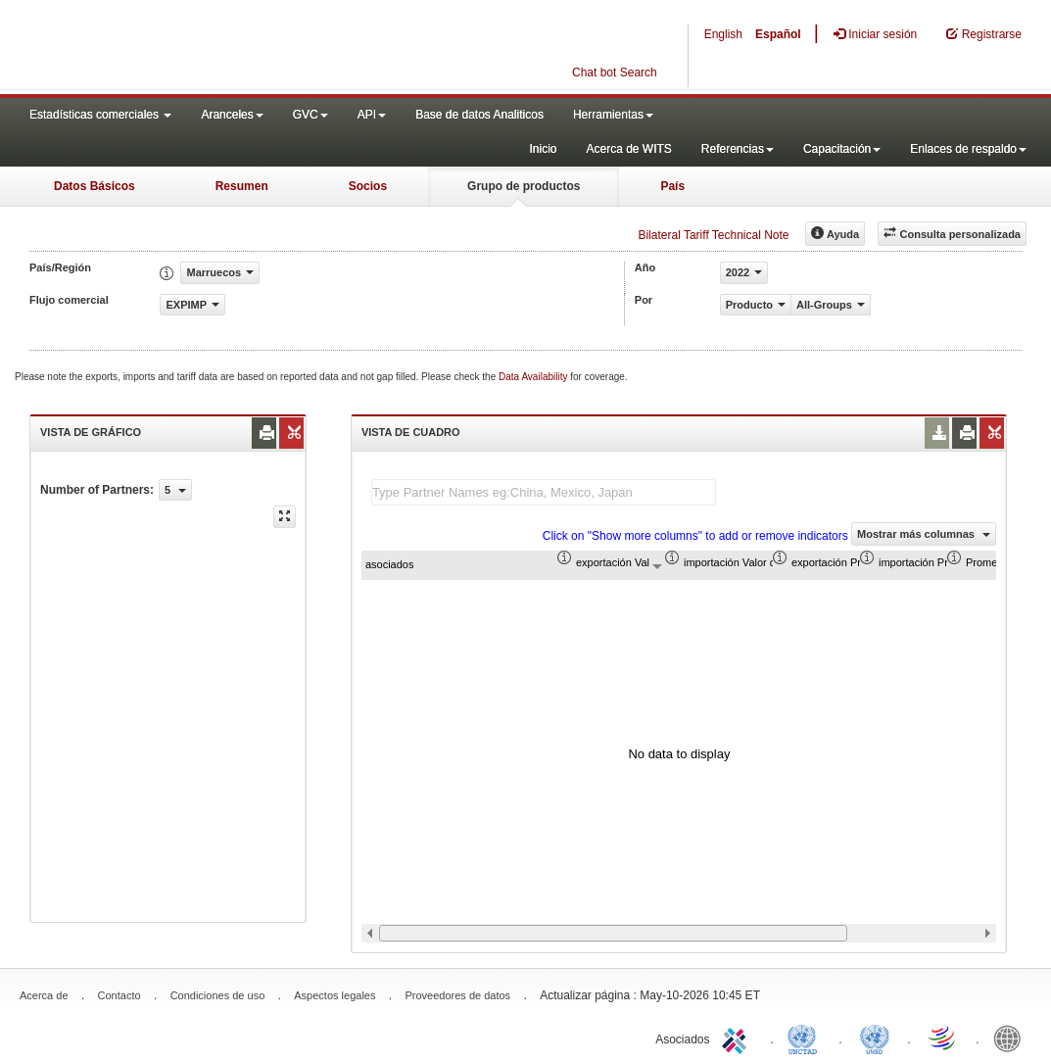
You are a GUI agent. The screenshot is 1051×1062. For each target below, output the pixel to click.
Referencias (737, 149)
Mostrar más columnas (923, 534)
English (723, 34)
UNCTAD (806, 1037)
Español (778, 34)
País (672, 186)
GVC (310, 114)
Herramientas (613, 114)
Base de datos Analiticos (479, 114)
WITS (196, 49)
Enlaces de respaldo (968, 149)
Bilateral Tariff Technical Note (713, 235)
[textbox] (543, 492)
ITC (737, 1037)
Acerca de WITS (628, 149)
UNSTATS (874, 1037)
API (372, 114)
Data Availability (534, 376)
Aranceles (232, 114)
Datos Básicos (94, 186)
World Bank (1011, 1037)
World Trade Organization (943, 1037)
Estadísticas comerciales (100, 114)
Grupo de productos (523, 186)
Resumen (241, 186)
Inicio (542, 149)
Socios (368, 186)
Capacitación (842, 149)
